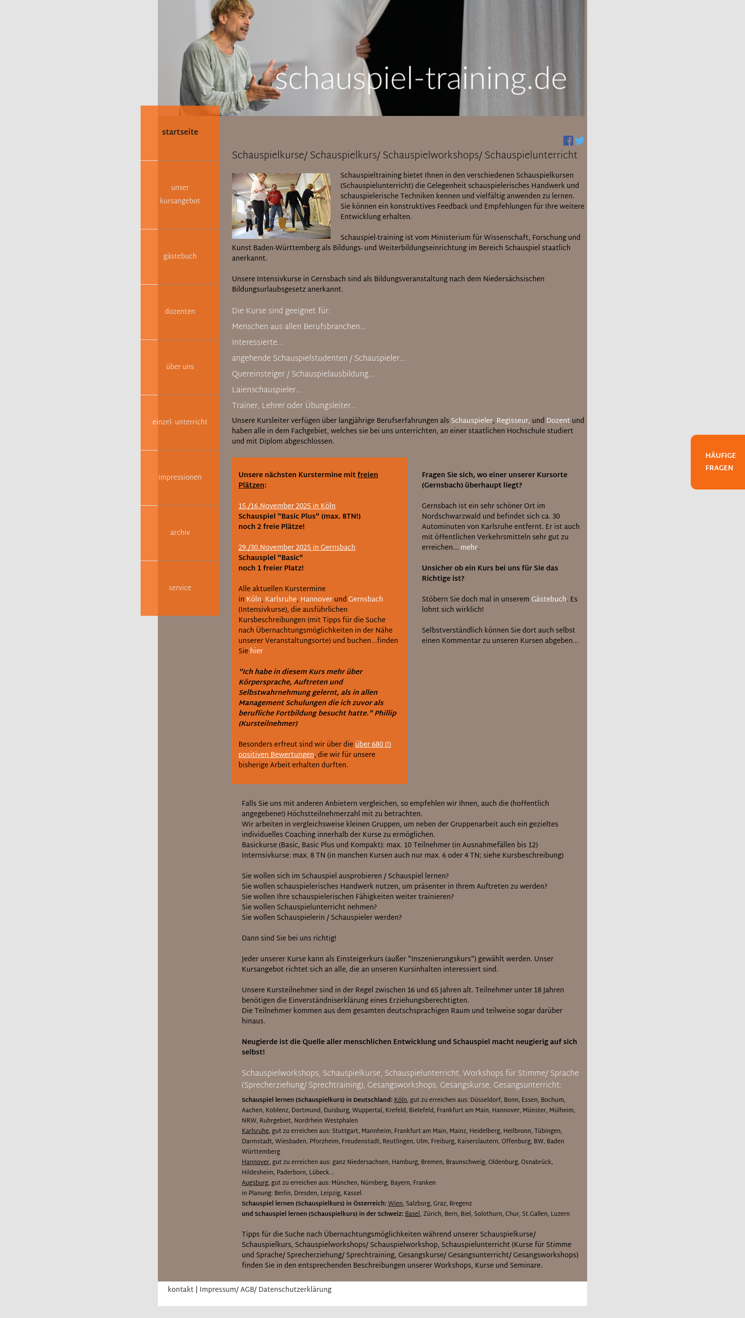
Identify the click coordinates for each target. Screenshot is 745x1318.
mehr (469, 548)
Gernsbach (365, 600)
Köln (253, 600)
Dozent (558, 421)
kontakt (181, 1290)
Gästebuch (548, 600)
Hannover (316, 600)
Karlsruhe (281, 600)
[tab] (281, 313)
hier (256, 651)
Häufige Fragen (721, 462)
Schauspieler (472, 421)
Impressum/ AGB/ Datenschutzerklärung (265, 1290)
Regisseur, (513, 421)
